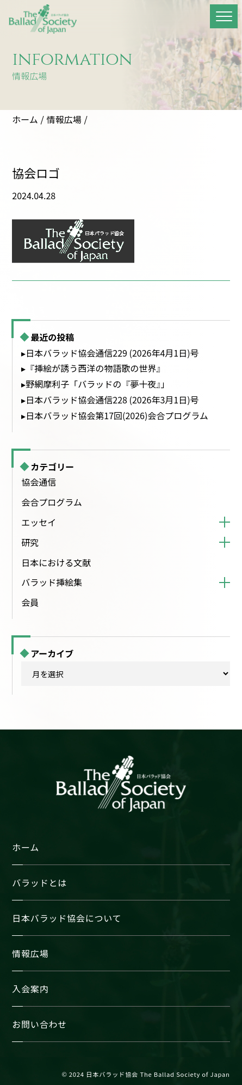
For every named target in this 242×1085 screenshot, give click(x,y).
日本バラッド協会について (66, 917)
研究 (30, 542)
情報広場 (64, 119)
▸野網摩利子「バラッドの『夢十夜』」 (95, 383)
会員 (30, 602)
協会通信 (38, 481)
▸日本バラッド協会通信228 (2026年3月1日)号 (109, 399)
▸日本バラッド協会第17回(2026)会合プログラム (114, 415)
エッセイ (38, 522)
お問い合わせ (39, 1024)
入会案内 (30, 988)
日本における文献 (56, 562)
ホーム (25, 119)
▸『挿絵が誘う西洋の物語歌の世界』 (93, 368)
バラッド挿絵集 (51, 582)
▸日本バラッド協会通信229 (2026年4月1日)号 (109, 352)
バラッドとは (39, 882)
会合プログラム (51, 501)
